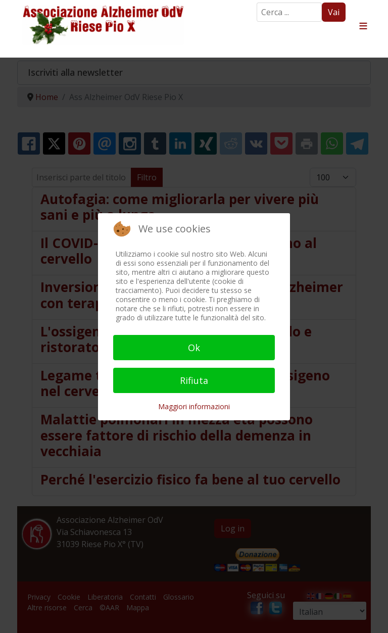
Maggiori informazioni (194, 406)
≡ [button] (363, 26)
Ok (194, 348)
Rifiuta (194, 380)
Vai (334, 12)
